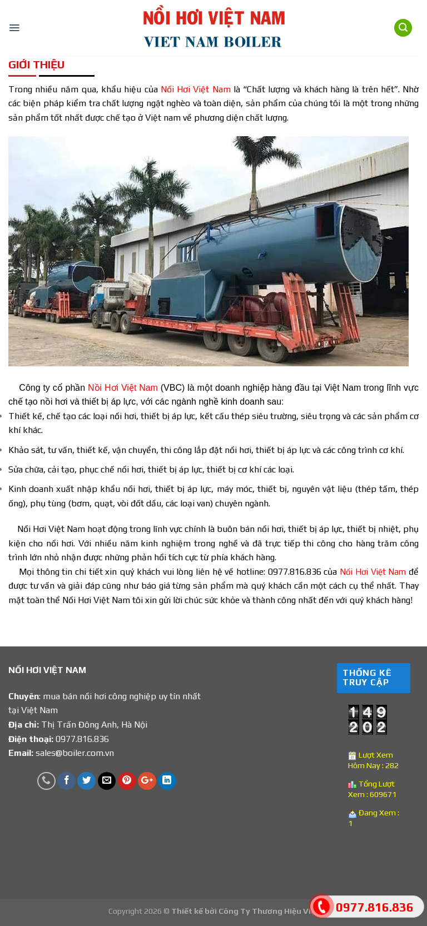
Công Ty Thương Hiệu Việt (269, 911)
